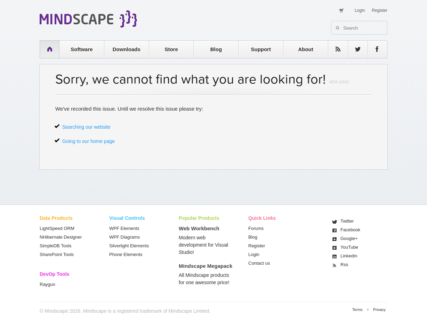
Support (261, 49)
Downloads (126, 49)
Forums (256, 228)
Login (360, 10)
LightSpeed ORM (57, 228)
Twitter (347, 221)
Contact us (259, 263)
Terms (357, 309)
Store (171, 49)
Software (81, 49)
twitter (354, 49)
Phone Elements (125, 254)
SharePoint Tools (57, 254)
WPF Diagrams (124, 237)
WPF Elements (124, 228)
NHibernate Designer (61, 237)
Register (379, 10)
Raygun (47, 284)
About (305, 49)
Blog (216, 49)
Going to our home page (88, 141)
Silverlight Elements (129, 245)
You (349, 247)
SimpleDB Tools (56, 245)
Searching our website (86, 127)
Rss (344, 264)
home (46, 49)
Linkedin (348, 255)
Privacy (379, 309)
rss (334, 49)
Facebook (350, 229)
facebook (374, 49)
